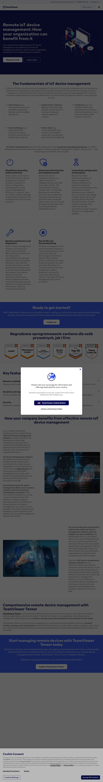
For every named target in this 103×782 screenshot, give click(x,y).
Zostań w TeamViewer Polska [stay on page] (51, 409)
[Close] (80, 369)
